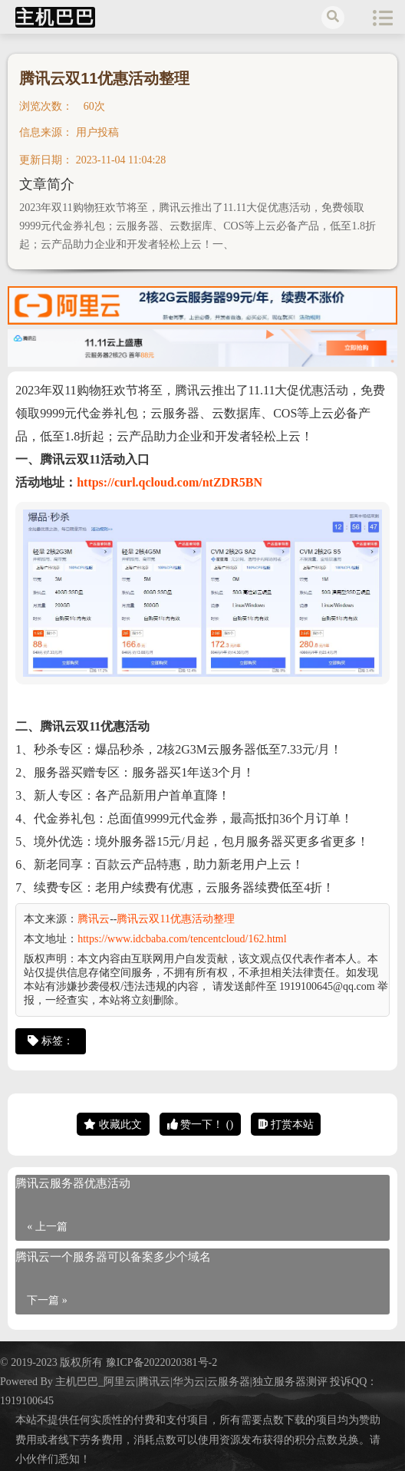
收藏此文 (113, 1124)
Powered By (27, 1381)
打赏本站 (286, 1124)
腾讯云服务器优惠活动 (72, 1183)
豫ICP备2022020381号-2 (161, 1362)
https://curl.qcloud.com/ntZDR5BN (169, 482)
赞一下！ (200, 1124)
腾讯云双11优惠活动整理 (104, 78)
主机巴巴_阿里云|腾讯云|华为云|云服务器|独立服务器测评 (191, 1381)
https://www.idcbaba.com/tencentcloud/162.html (181, 939)
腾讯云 (93, 919)
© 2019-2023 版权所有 (53, 1362)
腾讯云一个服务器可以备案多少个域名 (113, 1257)
